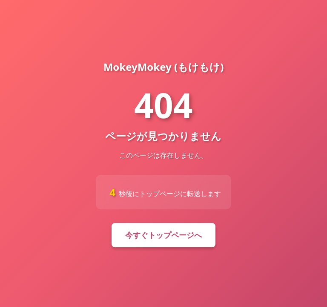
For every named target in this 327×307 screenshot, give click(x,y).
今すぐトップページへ (163, 235)
